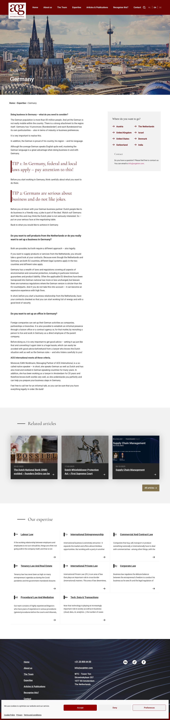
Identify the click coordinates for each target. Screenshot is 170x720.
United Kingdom (124, 132)
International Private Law (84, 565)
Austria (119, 126)
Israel (141, 132)
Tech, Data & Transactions (84, 597)
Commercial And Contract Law (136, 534)
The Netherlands (146, 126)
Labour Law (27, 534)
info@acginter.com (136, 163)
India (140, 145)
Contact (137, 7)
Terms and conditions (32, 715)
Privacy (19, 715)
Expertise (76, 7)
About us (47, 7)
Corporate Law (128, 565)
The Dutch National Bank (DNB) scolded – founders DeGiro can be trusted (32, 473)
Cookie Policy (9, 715)
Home (35, 7)
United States (122, 139)
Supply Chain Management (130, 469)
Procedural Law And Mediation (37, 597)
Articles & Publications (97, 7)
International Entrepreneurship (87, 534)
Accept (80, 708)
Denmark (142, 139)
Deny (115, 708)
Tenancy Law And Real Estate (36, 565)
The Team (62, 7)
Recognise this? (120, 7)
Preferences (149, 708)
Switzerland (122, 145)
